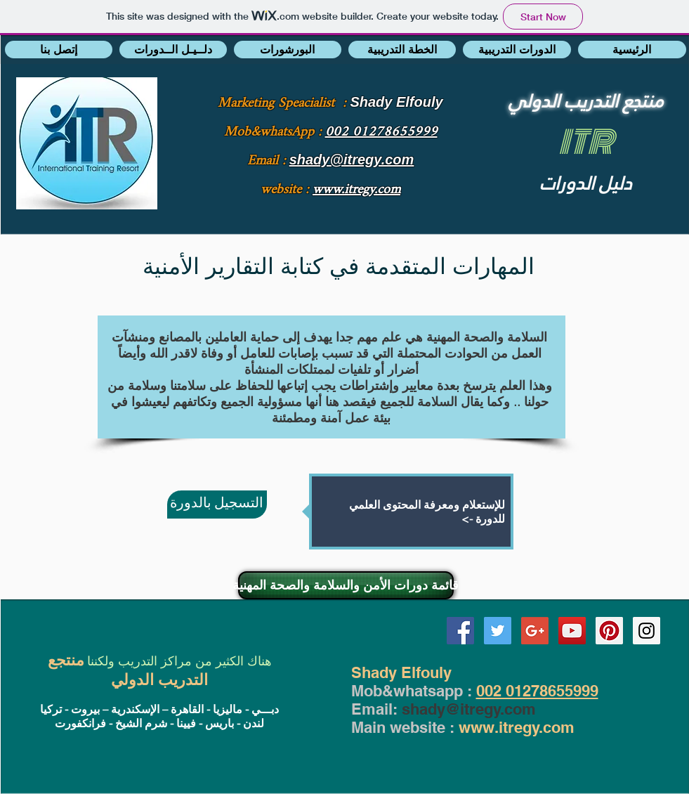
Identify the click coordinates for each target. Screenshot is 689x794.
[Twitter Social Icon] (497, 630)
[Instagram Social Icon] (646, 630)
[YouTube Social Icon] (572, 630)
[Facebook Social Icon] (460, 630)
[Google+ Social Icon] (535, 630)
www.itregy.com (517, 727)
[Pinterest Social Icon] (609, 630)
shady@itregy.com (469, 709)
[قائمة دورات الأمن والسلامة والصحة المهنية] (346, 585)
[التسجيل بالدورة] (217, 504)
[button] (58, 49)
